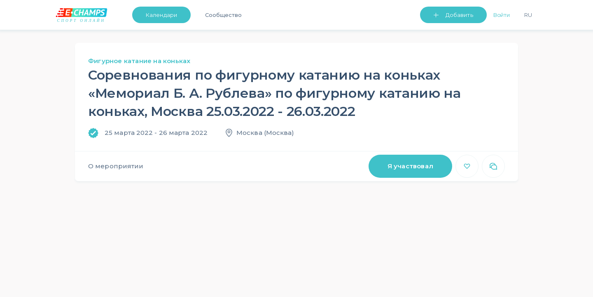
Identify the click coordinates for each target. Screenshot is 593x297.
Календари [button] (161, 15)
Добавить (459, 15)
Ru (528, 15)
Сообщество (223, 15)
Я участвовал (410, 166)
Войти (501, 15)
